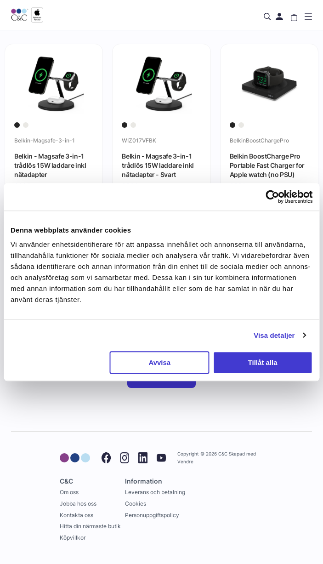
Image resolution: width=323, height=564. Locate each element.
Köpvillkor (72, 537)
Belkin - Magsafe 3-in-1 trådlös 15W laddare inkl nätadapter (50, 165)
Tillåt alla (263, 362)
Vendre (185, 461)
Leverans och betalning (155, 492)
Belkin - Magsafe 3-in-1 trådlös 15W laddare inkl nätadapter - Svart (158, 165)
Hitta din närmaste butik (90, 526)
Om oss (69, 492)
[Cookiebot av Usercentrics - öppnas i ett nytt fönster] (272, 197)
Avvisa (159, 362)
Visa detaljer (274, 335)
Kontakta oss (76, 515)
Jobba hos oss (78, 503)
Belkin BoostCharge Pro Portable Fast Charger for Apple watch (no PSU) (267, 165)
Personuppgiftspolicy (152, 515)
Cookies (135, 503)
